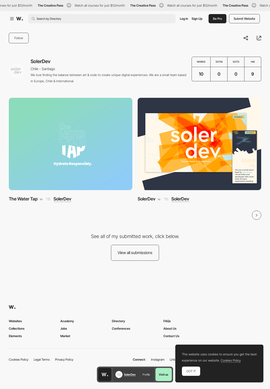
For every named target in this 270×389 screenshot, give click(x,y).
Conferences (121, 328)
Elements (15, 336)
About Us (169, 328)
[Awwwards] (19, 18)
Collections (16, 328)
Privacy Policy (64, 359)
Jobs (63, 328)
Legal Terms (42, 359)
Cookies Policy (18, 359)
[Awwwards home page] (104, 374)
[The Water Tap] (70, 144)
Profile (146, 374)
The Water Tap (23, 199)
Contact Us (171, 336)
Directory (118, 321)
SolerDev (146, 199)
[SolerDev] (58, 198)
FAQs (167, 321)
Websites (15, 321)
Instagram (158, 359)
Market (65, 336)
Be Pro (217, 18)
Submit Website (244, 18)
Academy (67, 321)
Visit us (163, 374)
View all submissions (135, 252)
